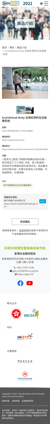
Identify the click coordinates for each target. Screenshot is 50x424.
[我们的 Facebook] (20, 283)
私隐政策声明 (27, 401)
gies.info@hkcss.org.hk (25, 270)
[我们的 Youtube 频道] (29, 283)
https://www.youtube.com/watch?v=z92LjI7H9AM (25, 149)
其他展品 (25, 221)
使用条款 (5, 401)
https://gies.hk (25, 274)
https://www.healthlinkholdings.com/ (21, 205)
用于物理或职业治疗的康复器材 (17, 185)
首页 (4, 47)
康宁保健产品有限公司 (14, 200)
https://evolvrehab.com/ (13, 140)
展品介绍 (22, 47)
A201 (42, 201)
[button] (45, 62)
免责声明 (15, 401)
